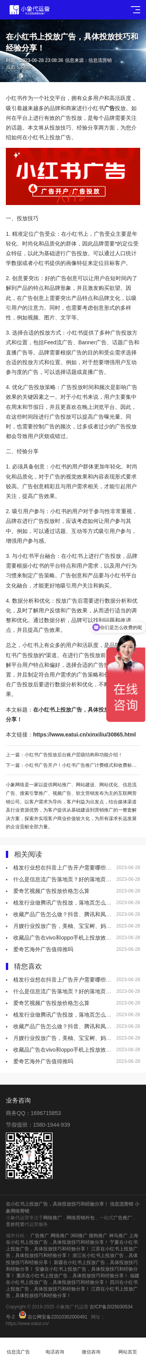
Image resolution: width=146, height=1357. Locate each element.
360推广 (79, 1235)
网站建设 (85, 784)
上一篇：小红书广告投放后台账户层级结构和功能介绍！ (64, 754)
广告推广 (122, 1217)
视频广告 (62, 793)
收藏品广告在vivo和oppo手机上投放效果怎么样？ (73, 937)
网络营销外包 (81, 1217)
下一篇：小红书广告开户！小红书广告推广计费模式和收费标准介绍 (73, 765)
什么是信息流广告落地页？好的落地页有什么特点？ (76, 879)
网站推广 (62, 784)
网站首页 (127, 1347)
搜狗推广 (98, 1235)
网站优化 (108, 784)
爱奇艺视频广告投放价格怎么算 (51, 891)
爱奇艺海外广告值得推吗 (43, 949)
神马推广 (118, 1235)
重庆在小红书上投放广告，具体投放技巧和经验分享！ (72, 1275)
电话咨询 (55, 1347)
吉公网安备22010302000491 (57, 1317)
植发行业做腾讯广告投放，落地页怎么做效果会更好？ (78, 902)
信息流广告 (18, 1347)
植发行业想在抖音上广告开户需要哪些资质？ (67, 867)
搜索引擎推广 (34, 793)
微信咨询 (91, 1347)
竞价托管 (15, 1224)
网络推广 (52, 1217)
